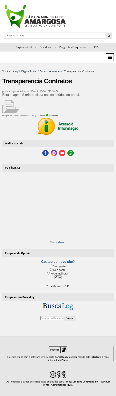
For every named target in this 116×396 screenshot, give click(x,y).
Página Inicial (24, 47)
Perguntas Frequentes (72, 47)
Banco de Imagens (50, 71)
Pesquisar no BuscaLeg (20, 297)
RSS (96, 47)
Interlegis (96, 356)
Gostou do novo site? (58, 261)
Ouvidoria (46, 47)
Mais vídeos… (58, 242)
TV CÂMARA (12, 168)
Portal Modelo (63, 356)
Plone (64, 359)
